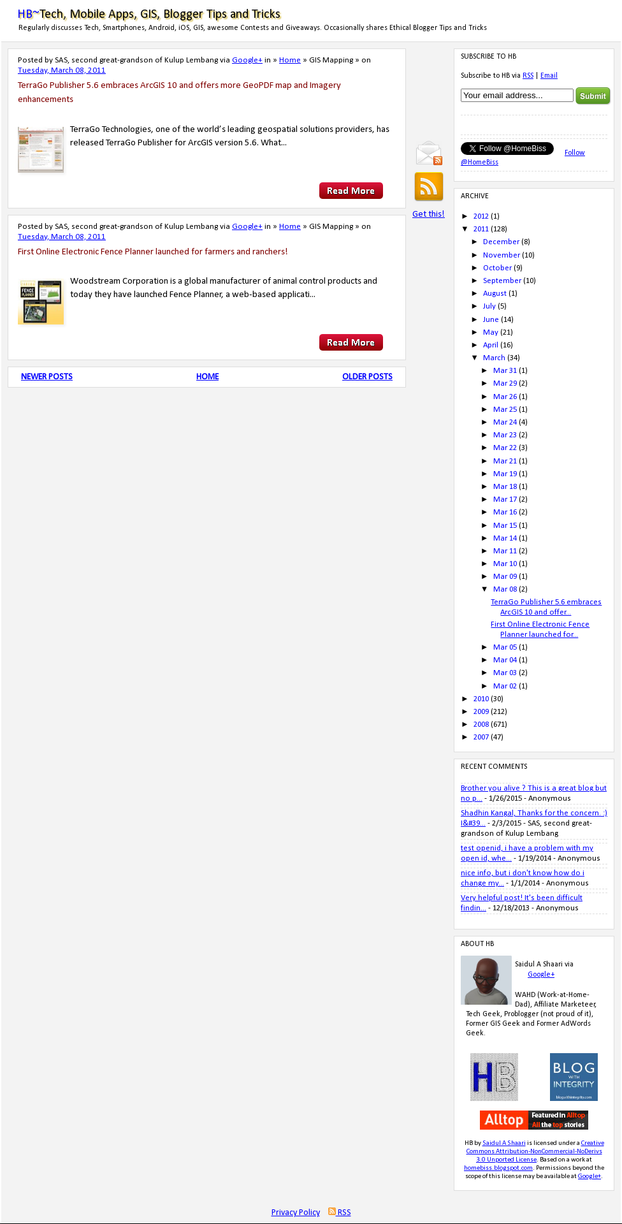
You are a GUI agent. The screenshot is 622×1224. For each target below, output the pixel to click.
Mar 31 (505, 371)
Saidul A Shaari (504, 1143)
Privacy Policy (295, 1213)
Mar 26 (505, 397)
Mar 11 (505, 551)
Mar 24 (505, 422)
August (495, 293)
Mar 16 (505, 512)
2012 (481, 216)
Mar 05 (505, 647)
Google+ (247, 60)
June (491, 320)
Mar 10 (505, 564)
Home (290, 60)
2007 (481, 737)
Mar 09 (505, 576)
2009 (481, 712)
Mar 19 (505, 474)
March (494, 358)
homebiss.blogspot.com (498, 1168)
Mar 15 (505, 525)
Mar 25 (505, 409)
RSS (528, 76)
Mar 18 (505, 487)
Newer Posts (47, 377)
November (501, 255)
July (489, 306)
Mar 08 (505, 589)
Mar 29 (505, 383)
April (490, 345)
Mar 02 (505, 686)
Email (549, 76)
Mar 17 (505, 499)
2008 (481, 724)
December (501, 242)
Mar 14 (505, 538)
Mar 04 (505, 660)
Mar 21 (505, 461)
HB (469, 1143)
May (490, 332)
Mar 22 (505, 448)
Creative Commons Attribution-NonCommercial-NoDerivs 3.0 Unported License (535, 1151)
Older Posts (367, 377)
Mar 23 (505, 435)
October (497, 268)
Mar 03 (505, 673)
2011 (481, 229)
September (502, 281)
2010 (481, 699)
